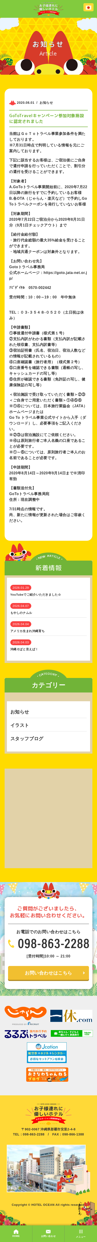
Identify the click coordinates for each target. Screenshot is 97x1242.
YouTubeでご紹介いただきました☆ (35, 594)
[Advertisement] (48, 817)
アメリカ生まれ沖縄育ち (27, 631)
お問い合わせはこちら (48, 972)
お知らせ (19, 711)
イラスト (19, 725)
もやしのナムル (21, 613)
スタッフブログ (26, 738)
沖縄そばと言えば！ (24, 649)
